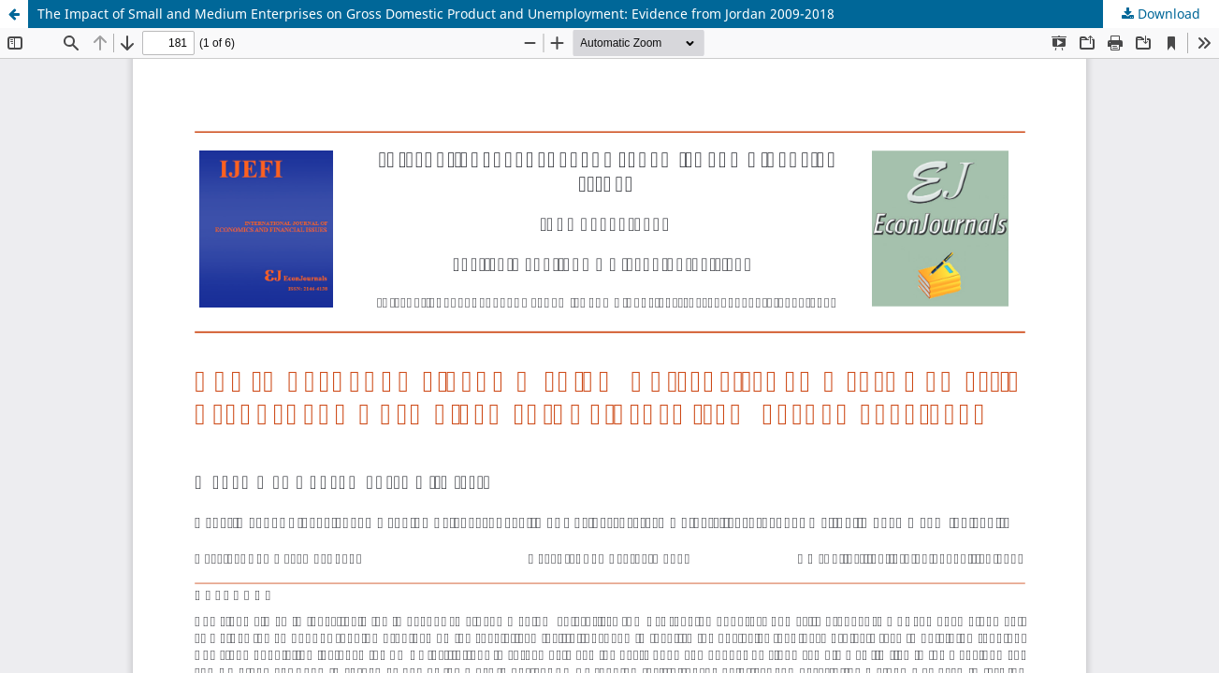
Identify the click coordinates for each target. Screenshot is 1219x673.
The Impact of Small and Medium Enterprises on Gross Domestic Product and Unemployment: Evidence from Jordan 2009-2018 (435, 13)
